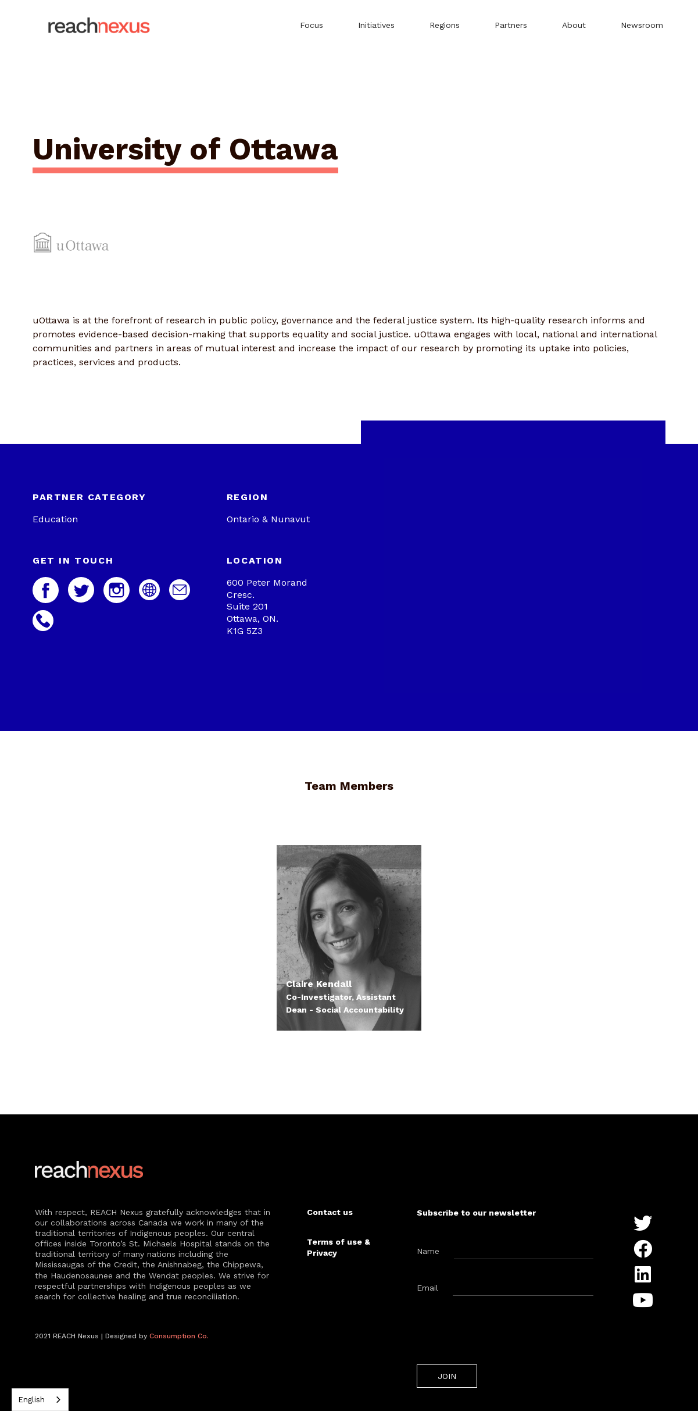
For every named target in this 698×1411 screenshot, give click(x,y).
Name (428, 1251)
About (574, 25)
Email (427, 1287)
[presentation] (505, 1333)
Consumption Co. (179, 1336)
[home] (101, 26)
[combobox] (40, 1399)
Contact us (330, 1212)
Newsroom (642, 25)
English (31, 1399)
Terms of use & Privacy (338, 1247)
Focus (311, 25)
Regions (444, 25)
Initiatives (376, 25)
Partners (511, 25)
